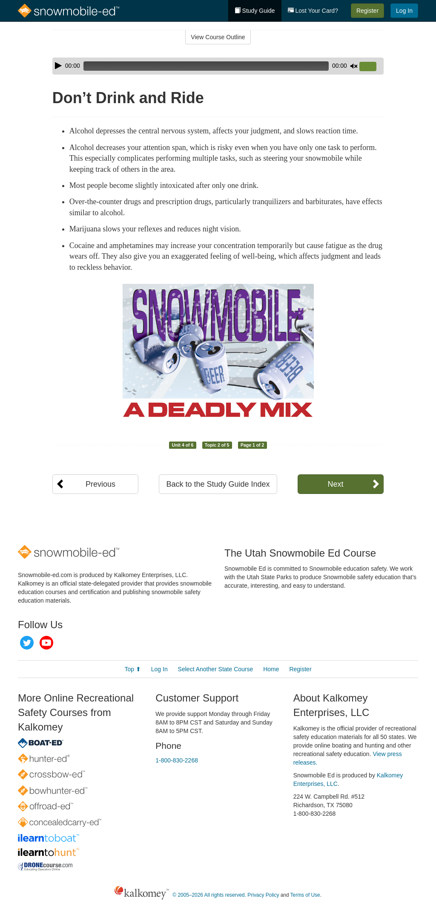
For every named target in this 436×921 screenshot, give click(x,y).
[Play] (58, 65)
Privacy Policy (263, 895)
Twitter (27, 643)
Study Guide (255, 10)
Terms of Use (305, 895)
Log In (404, 10)
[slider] (206, 66)
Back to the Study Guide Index (218, 484)
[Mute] (353, 66)
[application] (218, 66)
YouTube (46, 643)
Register (367, 10)
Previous (100, 484)
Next (335, 484)
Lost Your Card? (313, 10)
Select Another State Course (215, 669)
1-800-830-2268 (176, 760)
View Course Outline (218, 37)
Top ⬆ (132, 669)
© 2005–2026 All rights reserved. (209, 895)
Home (271, 669)
